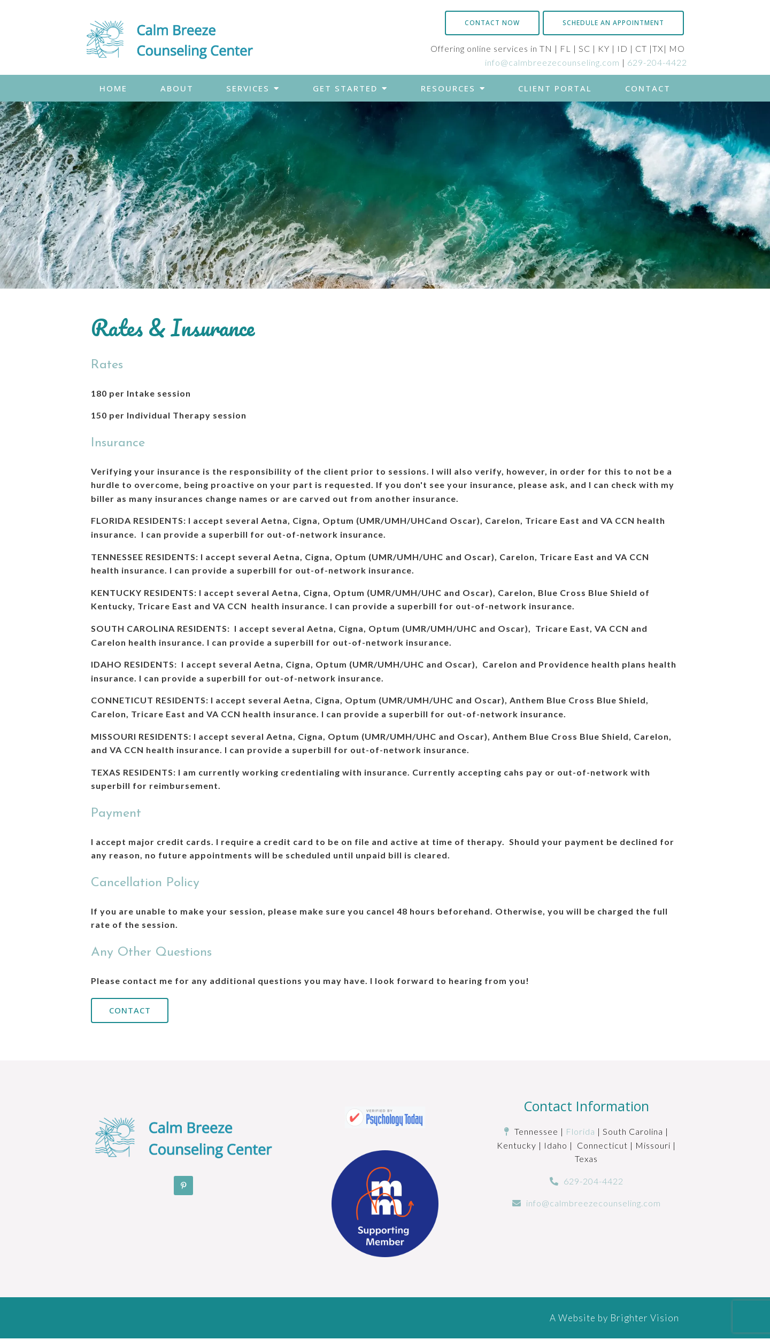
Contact (648, 88)
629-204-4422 (657, 62)
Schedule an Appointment (613, 22)
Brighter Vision (644, 1318)
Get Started (345, 88)
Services (248, 88)
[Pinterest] (183, 1186)
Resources (448, 88)
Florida (580, 1132)
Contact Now (492, 22)
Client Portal (555, 88)
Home (113, 88)
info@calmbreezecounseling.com (552, 62)
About (177, 88)
